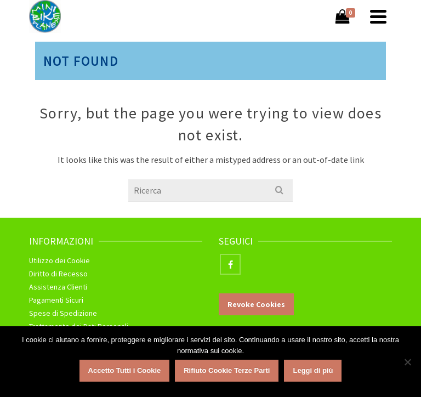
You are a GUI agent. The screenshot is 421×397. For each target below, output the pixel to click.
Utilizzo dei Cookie (59, 260)
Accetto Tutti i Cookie (124, 370)
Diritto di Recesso (58, 274)
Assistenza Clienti (58, 287)
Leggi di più (313, 370)
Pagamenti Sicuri (56, 300)
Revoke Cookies (256, 304)
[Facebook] (230, 264)
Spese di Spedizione (63, 313)
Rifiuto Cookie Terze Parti (227, 370)
